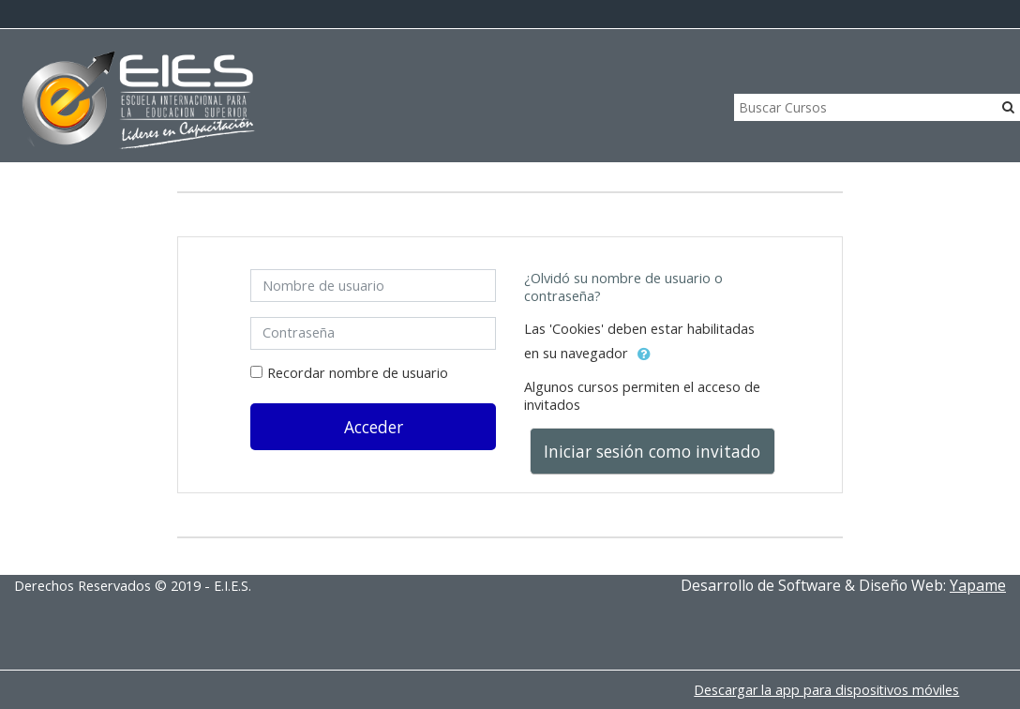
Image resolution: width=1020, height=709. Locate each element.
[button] (644, 354)
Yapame (978, 585)
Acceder (373, 426)
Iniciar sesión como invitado (652, 451)
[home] (139, 101)
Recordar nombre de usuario (357, 373)
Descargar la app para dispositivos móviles (826, 690)
